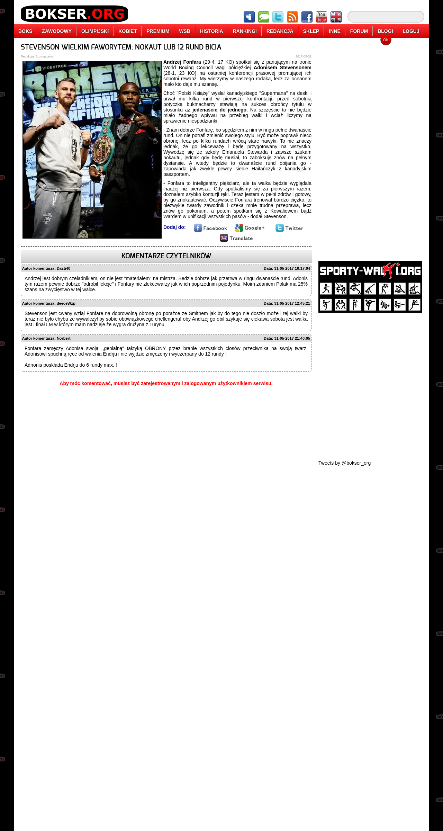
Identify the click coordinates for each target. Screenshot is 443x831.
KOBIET (127, 31)
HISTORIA (211, 31)
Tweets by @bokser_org (344, 463)
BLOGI (385, 31)
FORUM (359, 31)
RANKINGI (245, 31)
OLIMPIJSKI (95, 31)
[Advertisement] (370, 147)
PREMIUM (157, 31)
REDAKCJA (279, 31)
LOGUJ (411, 31)
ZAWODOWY (57, 31)
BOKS (25, 31)
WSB (184, 31)
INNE (334, 31)
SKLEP (311, 31)
